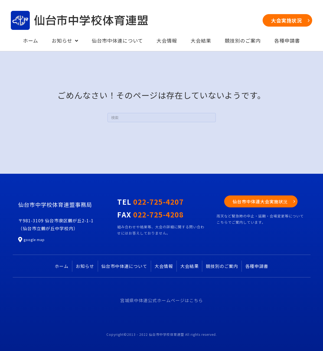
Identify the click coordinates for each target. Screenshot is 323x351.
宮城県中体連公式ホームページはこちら (161, 300)
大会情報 (164, 266)
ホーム (61, 266)
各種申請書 (256, 266)
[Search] (161, 117)
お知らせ (85, 266)
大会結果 (189, 266)
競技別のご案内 (222, 266)
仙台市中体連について (124, 266)
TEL (150, 202)
